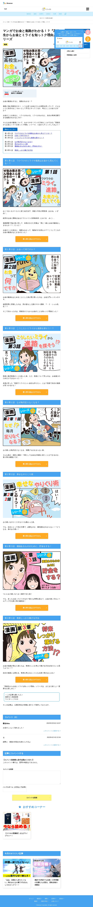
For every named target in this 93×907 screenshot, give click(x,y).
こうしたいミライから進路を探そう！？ (29, 138)
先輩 (55, 14)
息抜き (48, 14)
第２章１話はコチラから (32, 464)
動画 (62, 14)
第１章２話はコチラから (32, 318)
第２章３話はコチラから (32, 608)
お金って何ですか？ (22, 135)
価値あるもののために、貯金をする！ (28, 146)
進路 (33, 14)
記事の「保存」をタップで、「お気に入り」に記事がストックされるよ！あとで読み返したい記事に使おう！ (69, 39)
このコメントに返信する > (52, 731)
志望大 (41, 14)
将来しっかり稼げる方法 (24, 150)
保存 (88, 33)
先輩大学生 (44, 901)
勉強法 (26, 14)
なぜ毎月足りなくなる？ (24, 142)
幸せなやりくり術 (21, 144)
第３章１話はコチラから (32, 680)
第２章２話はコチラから (32, 536)
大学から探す (70, 51)
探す (88, 40)
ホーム (4, 21)
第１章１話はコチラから (32, 239)
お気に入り (54, 901)
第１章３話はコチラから (32, 392)
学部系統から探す (72, 55)
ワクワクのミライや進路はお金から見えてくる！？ (33, 133)
